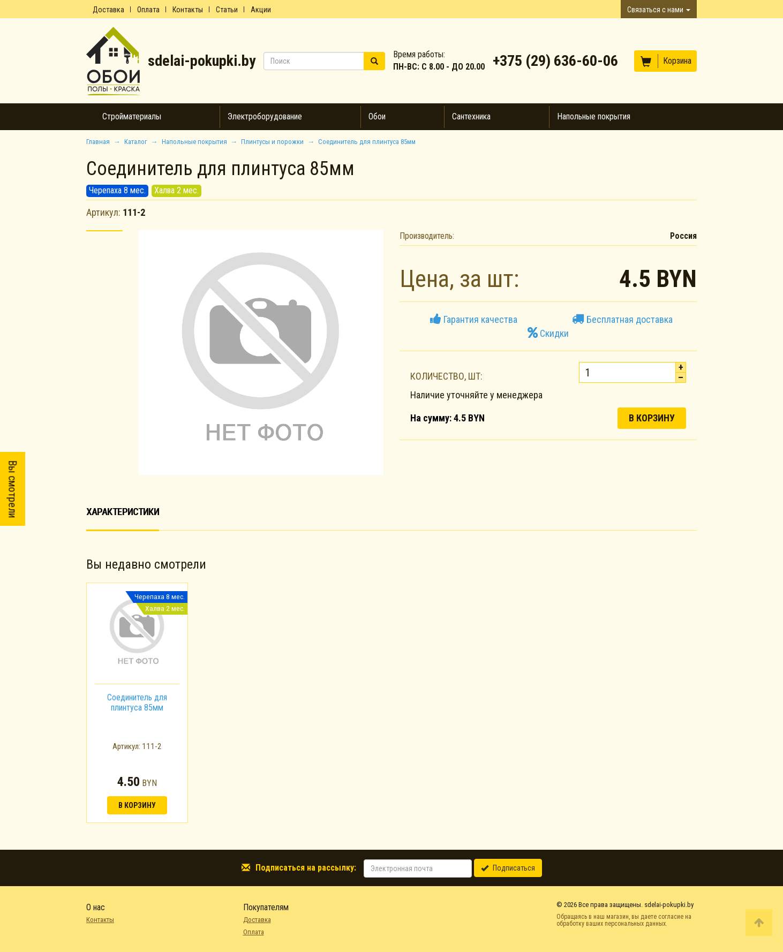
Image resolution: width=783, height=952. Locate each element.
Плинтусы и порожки (272, 142)
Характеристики (122, 511)
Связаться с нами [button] (658, 9)
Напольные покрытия (593, 116)
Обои (377, 116)
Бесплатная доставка (622, 319)
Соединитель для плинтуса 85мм (137, 702)
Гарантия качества (473, 319)
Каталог (135, 142)
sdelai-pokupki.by (201, 61)
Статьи (227, 9)
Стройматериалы (131, 116)
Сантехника (471, 116)
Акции (261, 9)
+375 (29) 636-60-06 (555, 61)
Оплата (148, 9)
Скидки (548, 333)
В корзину (652, 418)
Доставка (108, 9)
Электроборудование (265, 116)
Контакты (187, 9)
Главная (98, 142)
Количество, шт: (446, 376)
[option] (137, 703)
